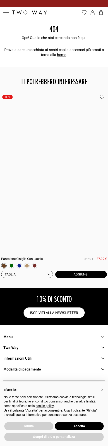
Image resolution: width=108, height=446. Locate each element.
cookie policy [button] (45, 406)
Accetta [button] (79, 426)
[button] (102, 389)
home (61, 54)
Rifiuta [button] (29, 426)
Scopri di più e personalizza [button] (54, 437)
